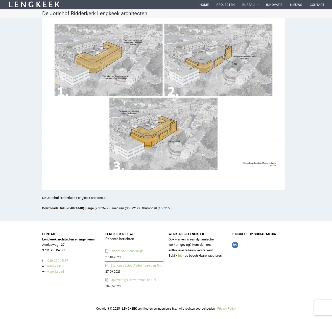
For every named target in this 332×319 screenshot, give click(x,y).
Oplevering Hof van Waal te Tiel (133, 280)
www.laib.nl (55, 271)
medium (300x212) (126, 208)
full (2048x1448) (72, 208)
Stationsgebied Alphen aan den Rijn (136, 265)
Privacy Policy (226, 308)
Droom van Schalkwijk (127, 251)
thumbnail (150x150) (157, 208)
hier (181, 255)
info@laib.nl (55, 266)
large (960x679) (97, 208)
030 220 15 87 (57, 260)
